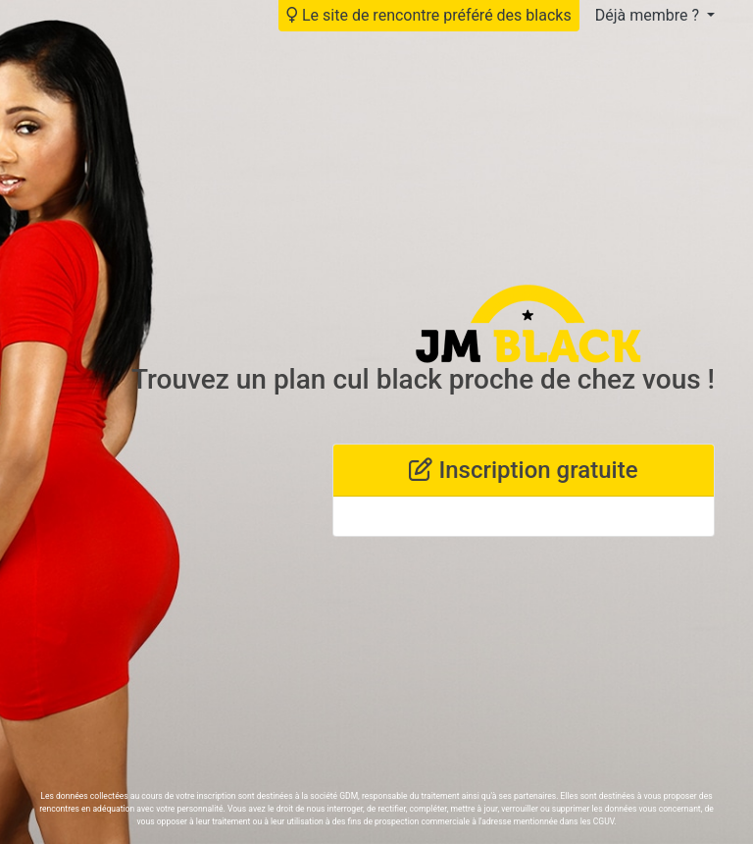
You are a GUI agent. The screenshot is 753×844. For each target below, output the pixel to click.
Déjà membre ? (649, 15)
